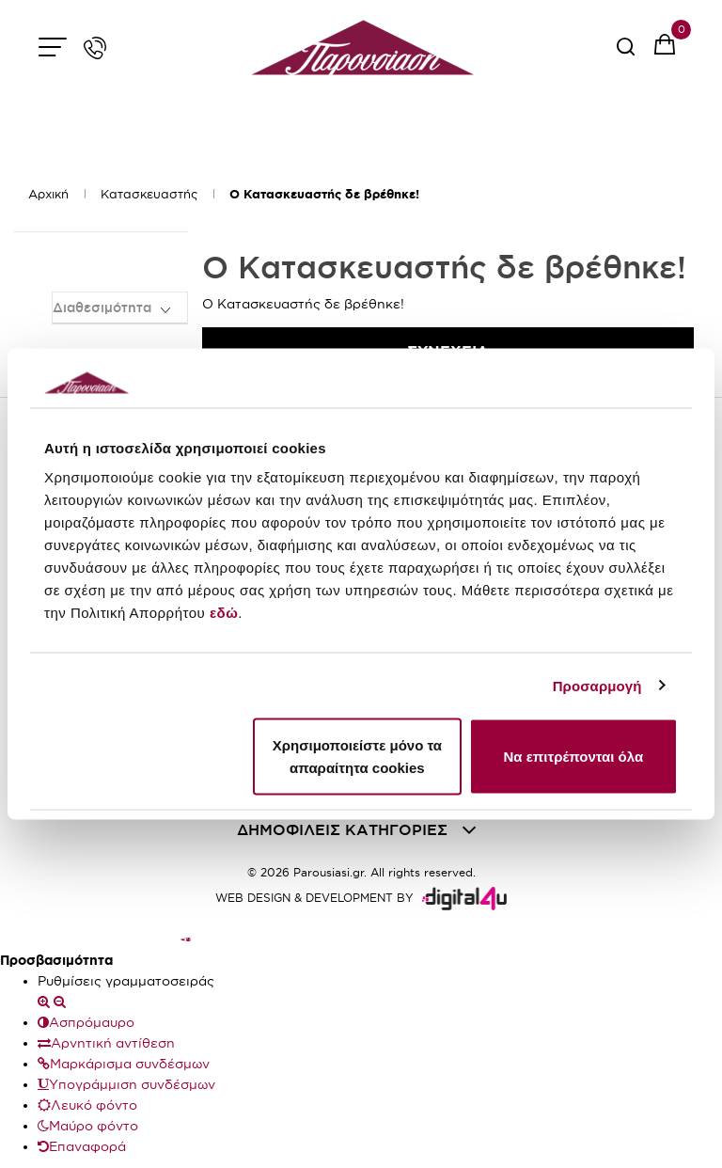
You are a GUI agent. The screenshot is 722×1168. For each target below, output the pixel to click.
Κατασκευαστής (149, 193)
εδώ (224, 613)
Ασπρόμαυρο (86, 1022)
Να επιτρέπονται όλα (573, 757)
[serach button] (625, 53)
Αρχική (48, 193)
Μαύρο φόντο (88, 1125)
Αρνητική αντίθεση (106, 1042)
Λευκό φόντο (87, 1105)
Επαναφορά (82, 1146)
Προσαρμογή (597, 685)
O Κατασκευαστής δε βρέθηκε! (324, 194)
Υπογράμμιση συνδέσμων (126, 1084)
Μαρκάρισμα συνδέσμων (124, 1063)
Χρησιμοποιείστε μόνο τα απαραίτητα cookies (357, 756)
